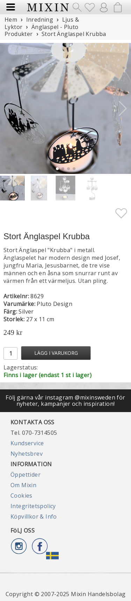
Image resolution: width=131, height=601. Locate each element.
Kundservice (27, 443)
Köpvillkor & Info (33, 516)
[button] (123, 108)
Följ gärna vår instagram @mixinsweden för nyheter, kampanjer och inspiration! (65, 401)
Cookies (21, 495)
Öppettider (25, 474)
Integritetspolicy (33, 506)
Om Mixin (23, 485)
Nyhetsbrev (26, 453)
